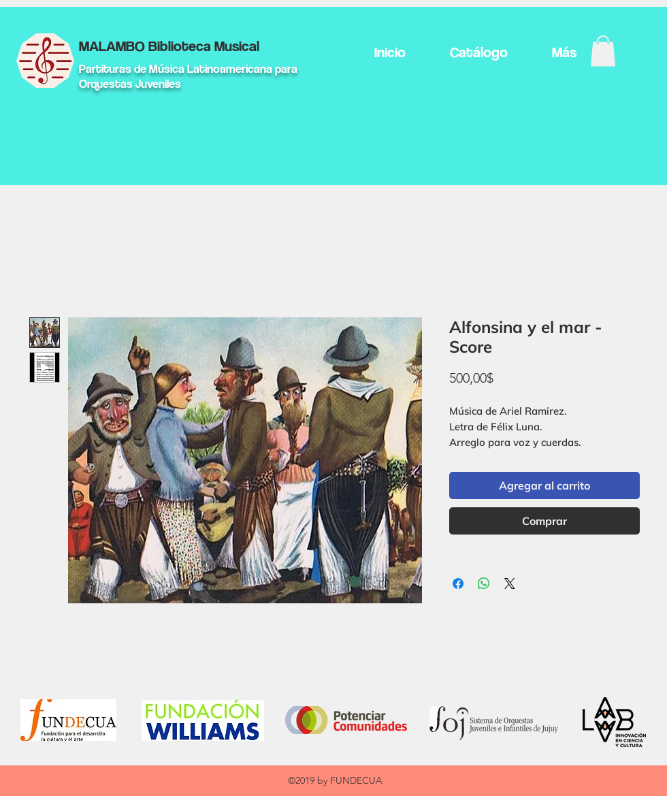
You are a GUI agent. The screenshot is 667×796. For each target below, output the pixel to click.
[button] (603, 50)
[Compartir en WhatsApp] (484, 583)
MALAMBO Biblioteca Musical (169, 45)
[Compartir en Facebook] (458, 583)
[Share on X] (510, 583)
